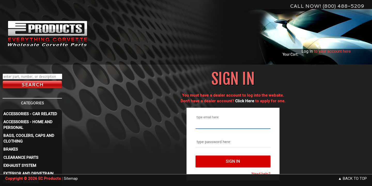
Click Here (244, 101)
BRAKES (10, 149)
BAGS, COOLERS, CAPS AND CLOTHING (28, 138)
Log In (307, 51)
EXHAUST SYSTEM (19, 165)
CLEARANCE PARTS (20, 157)
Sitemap (71, 178)
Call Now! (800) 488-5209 (327, 5)
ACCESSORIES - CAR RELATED (30, 114)
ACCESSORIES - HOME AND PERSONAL (27, 125)
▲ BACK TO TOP (352, 178)
